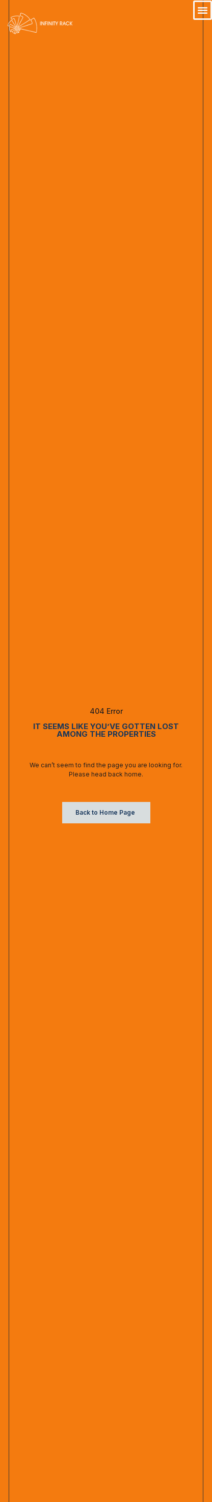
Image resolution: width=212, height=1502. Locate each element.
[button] (203, 10)
